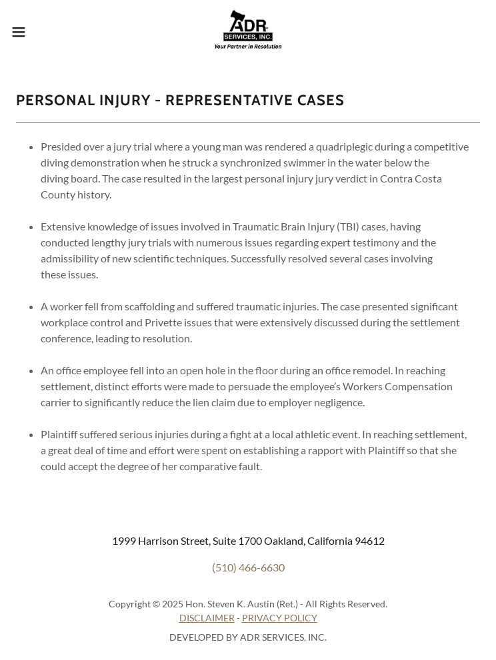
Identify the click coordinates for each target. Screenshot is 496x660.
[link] (247, 32)
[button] (41, 32)
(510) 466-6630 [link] (248, 567)
